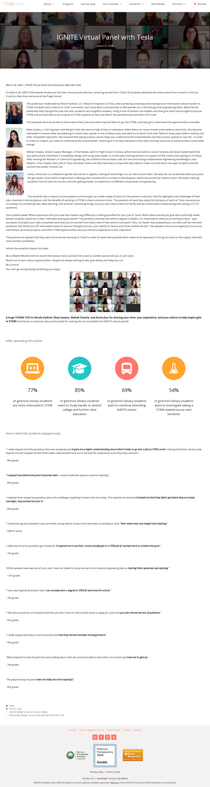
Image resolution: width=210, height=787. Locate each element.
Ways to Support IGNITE (91, 729)
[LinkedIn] (95, 737)
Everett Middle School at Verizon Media (28, 712)
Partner (72, 729)
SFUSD (12, 708)
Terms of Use (113, 771)
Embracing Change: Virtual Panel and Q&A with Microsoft (36, 715)
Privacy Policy (97, 771)
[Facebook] (101, 737)
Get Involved (114, 4)
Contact (138, 729)
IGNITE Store (114, 729)
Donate (127, 729)
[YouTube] (113, 737)
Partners (181, 4)
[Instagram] (107, 737)
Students (138, 4)
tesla (19, 708)
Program (68, 4)
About (51, 4)
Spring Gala (88, 4)
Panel (11, 705)
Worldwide (158, 4)
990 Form (115, 782)
